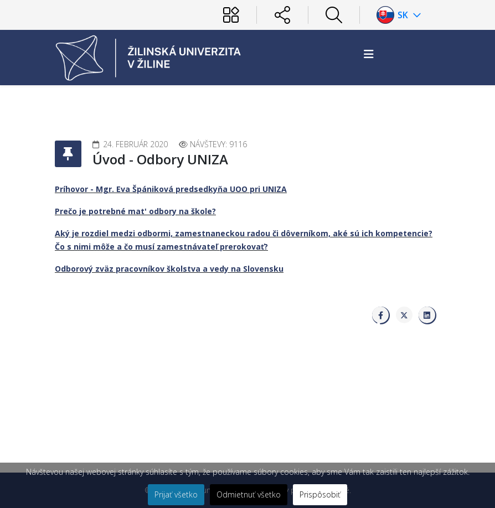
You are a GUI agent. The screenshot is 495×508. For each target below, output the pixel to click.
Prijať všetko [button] (176, 494)
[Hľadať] (334, 15)
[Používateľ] (231, 15)
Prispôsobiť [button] (320, 494)
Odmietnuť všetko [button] (248, 494)
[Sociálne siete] (282, 15)
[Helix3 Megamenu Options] (369, 54)
